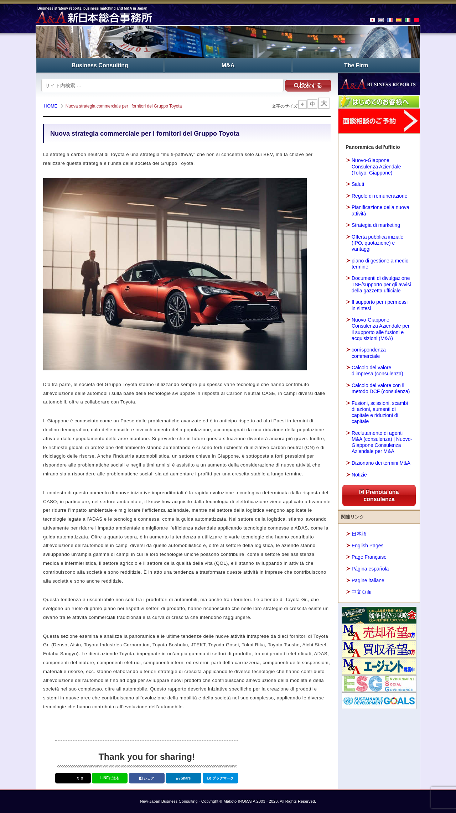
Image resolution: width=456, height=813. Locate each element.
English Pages (368, 545)
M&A (228, 65)
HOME (51, 106)
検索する (306, 85)
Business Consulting (100, 65)
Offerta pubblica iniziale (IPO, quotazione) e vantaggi (377, 242)
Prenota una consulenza (379, 495)
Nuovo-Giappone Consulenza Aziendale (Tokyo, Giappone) (376, 166)
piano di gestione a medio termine (380, 263)
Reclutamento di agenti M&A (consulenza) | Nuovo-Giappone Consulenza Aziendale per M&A (382, 442)
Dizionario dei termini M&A (381, 462)
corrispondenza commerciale (369, 352)
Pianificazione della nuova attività (380, 210)
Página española (370, 568)
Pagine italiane (368, 580)
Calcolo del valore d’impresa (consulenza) (377, 370)
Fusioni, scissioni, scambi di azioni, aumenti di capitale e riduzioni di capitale (380, 412)
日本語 (359, 534)
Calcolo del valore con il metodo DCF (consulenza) (381, 388)
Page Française (369, 557)
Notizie (359, 474)
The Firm (356, 65)
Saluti (358, 184)
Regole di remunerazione (379, 195)
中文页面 (362, 591)
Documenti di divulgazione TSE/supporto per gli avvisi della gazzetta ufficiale (381, 284)
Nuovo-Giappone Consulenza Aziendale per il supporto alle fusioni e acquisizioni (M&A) (381, 329)
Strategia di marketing (376, 225)
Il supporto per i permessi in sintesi (380, 305)
